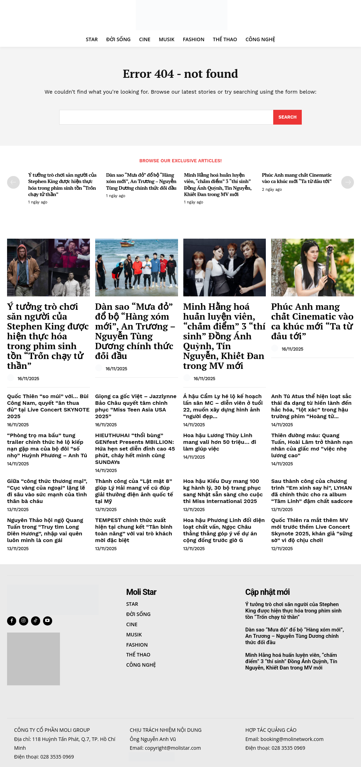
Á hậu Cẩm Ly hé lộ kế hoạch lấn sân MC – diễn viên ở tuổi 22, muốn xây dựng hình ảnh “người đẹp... (222, 373)
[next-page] (347, 183)
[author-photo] (11, 347)
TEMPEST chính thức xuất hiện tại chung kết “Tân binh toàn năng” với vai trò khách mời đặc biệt (136, 479)
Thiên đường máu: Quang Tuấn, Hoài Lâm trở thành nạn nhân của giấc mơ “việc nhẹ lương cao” (311, 407)
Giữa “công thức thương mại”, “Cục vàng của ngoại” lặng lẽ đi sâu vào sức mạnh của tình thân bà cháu (45, 445)
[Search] (287, 118)
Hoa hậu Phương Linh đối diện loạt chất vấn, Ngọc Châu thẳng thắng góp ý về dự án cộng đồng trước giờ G (221, 481)
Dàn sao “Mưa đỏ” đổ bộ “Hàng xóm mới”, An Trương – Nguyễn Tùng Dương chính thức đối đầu (141, 182)
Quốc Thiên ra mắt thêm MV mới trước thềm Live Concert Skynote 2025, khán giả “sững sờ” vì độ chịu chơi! (311, 481)
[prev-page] (13, 183)
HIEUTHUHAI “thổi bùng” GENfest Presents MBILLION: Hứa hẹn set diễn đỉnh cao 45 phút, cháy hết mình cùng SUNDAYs (136, 409)
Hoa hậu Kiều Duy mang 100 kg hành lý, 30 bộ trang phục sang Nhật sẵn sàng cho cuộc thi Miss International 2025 (222, 445)
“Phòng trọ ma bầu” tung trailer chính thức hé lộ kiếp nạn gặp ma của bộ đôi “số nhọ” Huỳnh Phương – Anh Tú (47, 409)
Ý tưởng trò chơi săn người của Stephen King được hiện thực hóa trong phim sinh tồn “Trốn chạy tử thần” (62, 186)
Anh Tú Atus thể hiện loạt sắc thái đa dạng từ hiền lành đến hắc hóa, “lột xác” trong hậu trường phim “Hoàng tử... (312, 373)
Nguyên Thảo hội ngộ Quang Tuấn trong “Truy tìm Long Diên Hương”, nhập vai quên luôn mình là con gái (47, 481)
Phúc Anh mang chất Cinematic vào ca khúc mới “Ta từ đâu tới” (297, 179)
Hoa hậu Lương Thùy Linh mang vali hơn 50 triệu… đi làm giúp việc (221, 407)
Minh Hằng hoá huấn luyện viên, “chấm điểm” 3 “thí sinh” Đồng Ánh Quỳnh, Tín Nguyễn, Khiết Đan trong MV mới (217, 186)
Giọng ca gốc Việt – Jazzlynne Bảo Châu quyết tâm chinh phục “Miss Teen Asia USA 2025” (136, 370)
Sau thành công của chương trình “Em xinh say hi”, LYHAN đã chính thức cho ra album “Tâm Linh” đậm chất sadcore (311, 445)
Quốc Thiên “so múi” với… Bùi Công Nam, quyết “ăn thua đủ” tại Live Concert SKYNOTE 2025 (48, 370)
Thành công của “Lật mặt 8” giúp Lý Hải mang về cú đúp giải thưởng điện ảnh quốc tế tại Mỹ (136, 443)
